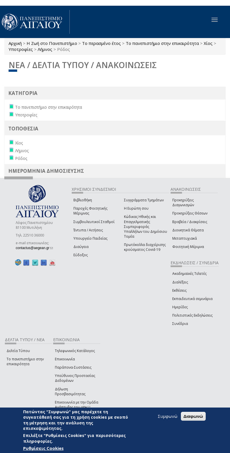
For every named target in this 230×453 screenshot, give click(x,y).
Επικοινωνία (65, 359)
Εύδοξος (80, 255)
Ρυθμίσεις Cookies (43, 448)
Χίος (208, 43)
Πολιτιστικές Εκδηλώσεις (192, 315)
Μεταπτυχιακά (184, 238)
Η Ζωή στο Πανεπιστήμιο (52, 43)
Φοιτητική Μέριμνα (188, 246)
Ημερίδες (180, 307)
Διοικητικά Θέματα (188, 230)
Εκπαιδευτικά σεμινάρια (192, 298)
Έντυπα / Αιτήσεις (88, 230)
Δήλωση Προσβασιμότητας (70, 391)
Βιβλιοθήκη (82, 200)
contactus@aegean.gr (34, 248)
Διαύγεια (81, 246)
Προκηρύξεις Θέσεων (189, 213)
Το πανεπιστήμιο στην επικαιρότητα (162, 43)
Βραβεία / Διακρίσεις (189, 221)
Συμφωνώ (167, 416)
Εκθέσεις (179, 290)
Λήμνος (45, 49)
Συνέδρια (180, 323)
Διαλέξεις (180, 282)
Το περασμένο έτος (101, 43)
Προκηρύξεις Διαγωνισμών (183, 202)
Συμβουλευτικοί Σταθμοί (94, 221)
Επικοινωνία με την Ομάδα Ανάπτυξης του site (76, 405)
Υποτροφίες (21, 49)
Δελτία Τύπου (18, 350)
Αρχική (15, 43)
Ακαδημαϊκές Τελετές (189, 273)
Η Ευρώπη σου (136, 208)
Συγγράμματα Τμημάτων (144, 200)
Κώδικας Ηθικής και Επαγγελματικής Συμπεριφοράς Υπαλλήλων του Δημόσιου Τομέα (145, 226)
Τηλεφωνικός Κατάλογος (75, 350)
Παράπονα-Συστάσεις (73, 367)
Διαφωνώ (193, 416)
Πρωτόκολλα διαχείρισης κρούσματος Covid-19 (145, 247)
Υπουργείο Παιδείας (90, 238)
